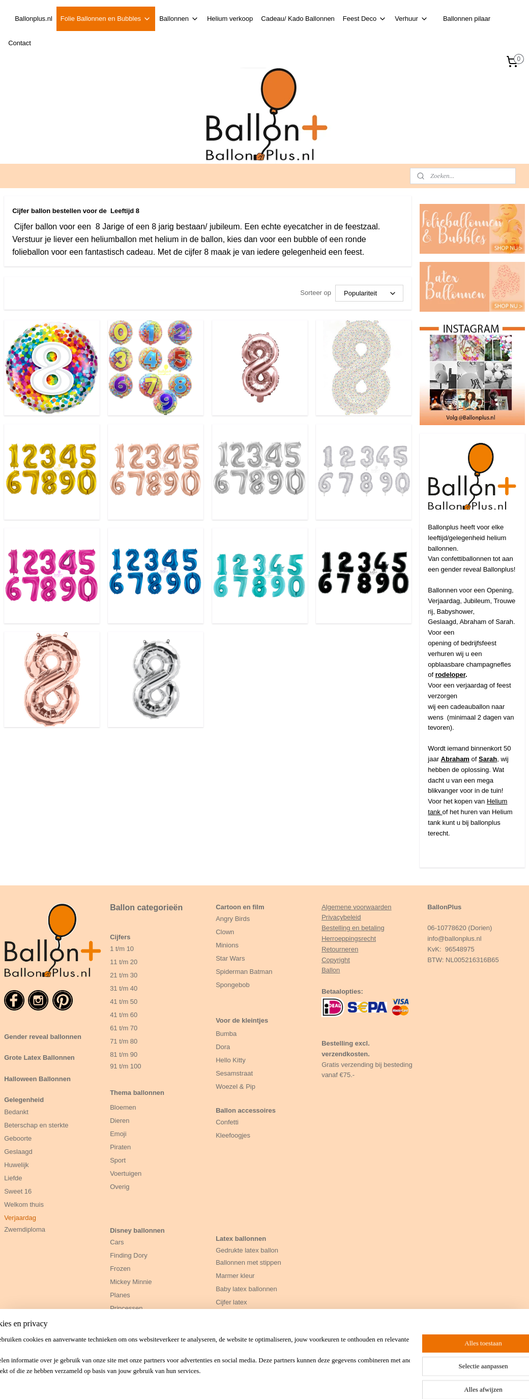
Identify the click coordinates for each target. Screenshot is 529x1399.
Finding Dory (129, 1255)
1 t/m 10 (122, 948)
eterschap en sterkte (39, 1125)
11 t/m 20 (123, 962)
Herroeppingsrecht (348, 938)
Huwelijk (16, 1165)
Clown (225, 932)
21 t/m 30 (123, 975)
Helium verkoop (230, 18)
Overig (119, 1186)
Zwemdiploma (24, 1229)
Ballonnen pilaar (466, 18)
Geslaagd (18, 1151)
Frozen (120, 1268)
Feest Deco (365, 19)
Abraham (455, 759)
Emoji (118, 1134)
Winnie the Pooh (134, 1321)
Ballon (330, 970)
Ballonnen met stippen (248, 1262)
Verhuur (411, 19)
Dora (223, 1047)
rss (313, 1380)
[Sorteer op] (369, 293)
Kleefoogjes (233, 1135)
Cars (117, 1242)
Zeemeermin (128, 1334)
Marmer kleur (235, 1275)
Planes (120, 1295)
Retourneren (339, 949)
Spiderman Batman (244, 971)
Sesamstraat (234, 1073)
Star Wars (230, 958)
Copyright (335, 960)
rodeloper (450, 674)
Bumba (226, 1033)
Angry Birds (233, 918)
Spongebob (233, 985)
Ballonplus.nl (33, 18)
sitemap (295, 1380)
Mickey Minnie (131, 1282)
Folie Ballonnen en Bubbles (106, 19)
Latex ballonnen (241, 1238)
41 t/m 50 (123, 1001)
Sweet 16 (18, 1191)
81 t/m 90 (123, 1054)
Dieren (119, 1120)
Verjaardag (20, 1218)
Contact (19, 43)
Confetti (227, 1122)
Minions (227, 945)
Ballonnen (179, 19)
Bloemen (123, 1107)
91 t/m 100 (125, 1066)
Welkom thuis (24, 1204)
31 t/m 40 (123, 988)
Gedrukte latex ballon (247, 1250)
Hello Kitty (231, 1060)
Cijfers (120, 937)
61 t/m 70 (123, 1028)
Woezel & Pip (235, 1086)
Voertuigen (125, 1173)
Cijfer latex (231, 1302)
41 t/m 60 (123, 1015)
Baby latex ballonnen (246, 1289)
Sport (118, 1160)
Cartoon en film (240, 907)
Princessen (126, 1308)
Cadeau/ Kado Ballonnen (298, 18)
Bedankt (16, 1112)
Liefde (13, 1178)
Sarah (488, 759)
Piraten (120, 1147)
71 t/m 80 (123, 1041)
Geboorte (19, 1138)
